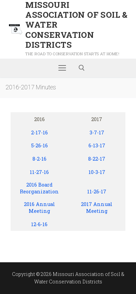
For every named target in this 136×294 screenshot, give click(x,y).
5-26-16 (39, 145)
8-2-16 (39, 159)
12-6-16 (39, 224)
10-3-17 (97, 172)
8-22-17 (96, 159)
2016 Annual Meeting (39, 208)
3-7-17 (97, 132)
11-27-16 (39, 172)
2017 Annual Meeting (96, 208)
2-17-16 (39, 132)
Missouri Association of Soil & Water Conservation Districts (76, 25)
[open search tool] (82, 68)
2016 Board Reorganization (39, 188)
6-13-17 (97, 145)
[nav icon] (62, 68)
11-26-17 (96, 191)
